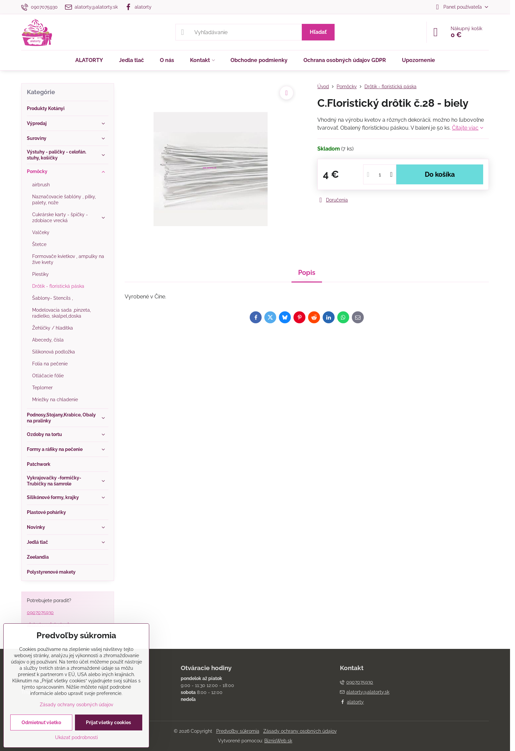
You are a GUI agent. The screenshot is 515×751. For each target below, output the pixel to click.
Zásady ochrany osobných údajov (300, 731)
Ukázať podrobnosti (76, 737)
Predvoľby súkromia (237, 731)
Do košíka (440, 174)
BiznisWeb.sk (278, 740)
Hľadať (318, 32)
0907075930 (40, 612)
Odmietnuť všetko (41, 722)
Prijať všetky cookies (108, 722)
